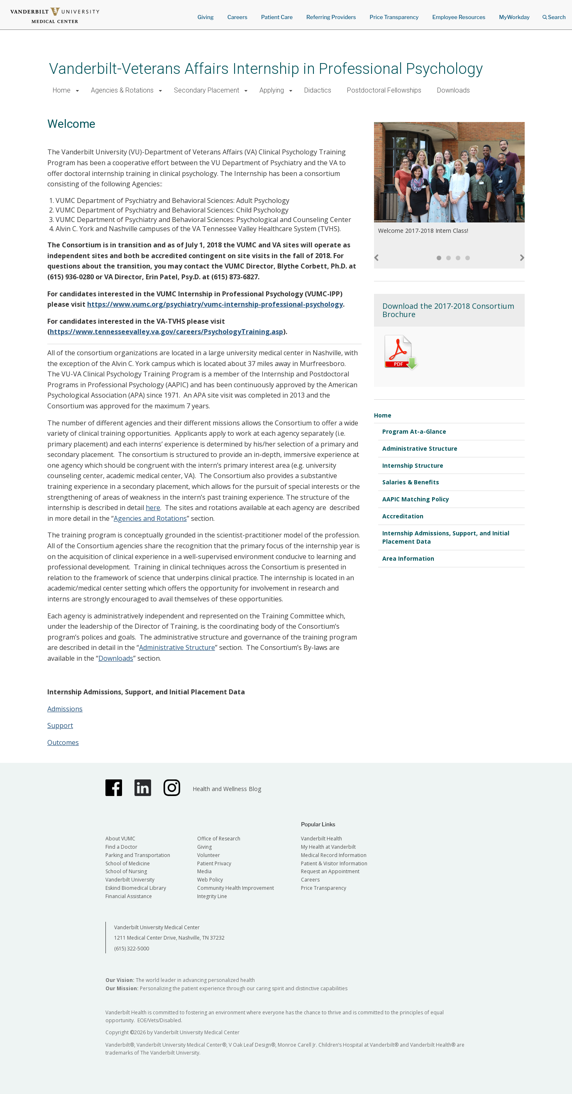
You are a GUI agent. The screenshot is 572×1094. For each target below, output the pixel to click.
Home (62, 90)
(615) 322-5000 (131, 948)
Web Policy (210, 879)
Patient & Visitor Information (334, 863)
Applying (271, 90)
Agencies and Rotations (150, 518)
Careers (237, 17)
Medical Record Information (334, 855)
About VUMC (120, 838)
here (153, 507)
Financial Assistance (128, 896)
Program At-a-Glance (414, 431)
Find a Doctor (121, 846)
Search (554, 14)
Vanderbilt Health (321, 838)
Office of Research (218, 838)
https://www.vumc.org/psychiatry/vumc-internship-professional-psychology (215, 304)
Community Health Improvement (235, 887)
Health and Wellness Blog (227, 789)
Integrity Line (212, 896)
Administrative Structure (177, 647)
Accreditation (402, 516)
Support (60, 725)
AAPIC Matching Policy (415, 499)
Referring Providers (331, 17)
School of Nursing (126, 871)
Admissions (65, 708)
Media (204, 871)
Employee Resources (458, 17)
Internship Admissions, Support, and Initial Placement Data (445, 537)
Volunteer (208, 855)
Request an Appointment (330, 871)
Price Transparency (394, 17)
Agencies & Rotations (122, 90)
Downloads (453, 90)
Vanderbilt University (129, 879)
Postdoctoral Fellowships (384, 90)
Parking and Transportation (137, 855)
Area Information (408, 558)
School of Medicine (127, 863)
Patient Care (277, 17)
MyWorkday (514, 17)
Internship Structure (412, 465)
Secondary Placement (206, 90)
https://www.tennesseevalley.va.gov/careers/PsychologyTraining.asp (166, 331)
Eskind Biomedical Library (135, 887)
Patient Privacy (214, 863)
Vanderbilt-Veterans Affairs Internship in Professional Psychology (266, 69)
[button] (77, 90)
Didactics (317, 90)
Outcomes (63, 742)
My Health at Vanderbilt (328, 846)
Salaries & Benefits (410, 482)
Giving (206, 17)
